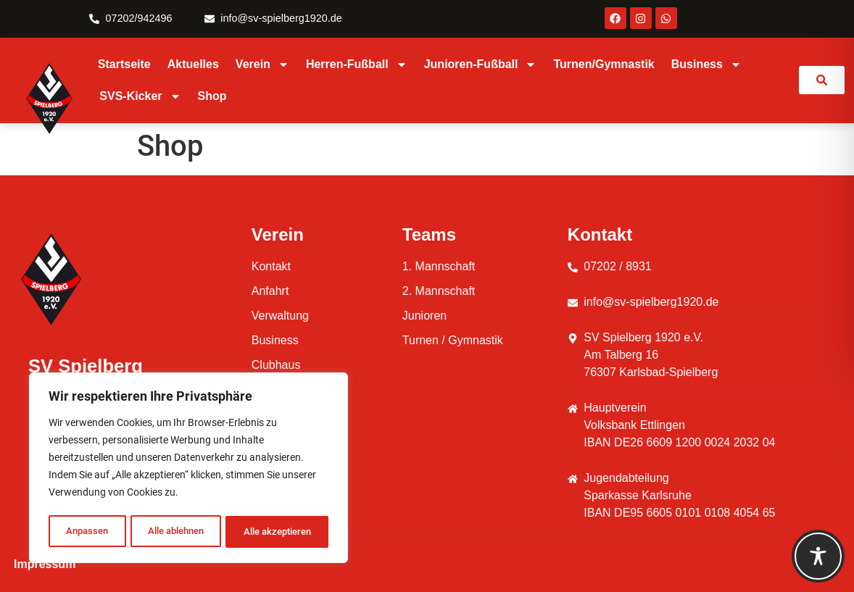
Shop (212, 96)
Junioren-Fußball (480, 64)
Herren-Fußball (356, 64)
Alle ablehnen (173, 532)
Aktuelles (193, 64)
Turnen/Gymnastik (603, 64)
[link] (822, 80)
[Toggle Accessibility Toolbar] (818, 556)
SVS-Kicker (140, 96)
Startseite (124, 64)
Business (706, 64)
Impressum (44, 564)
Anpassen (85, 532)
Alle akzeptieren (277, 532)
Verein (262, 64)
